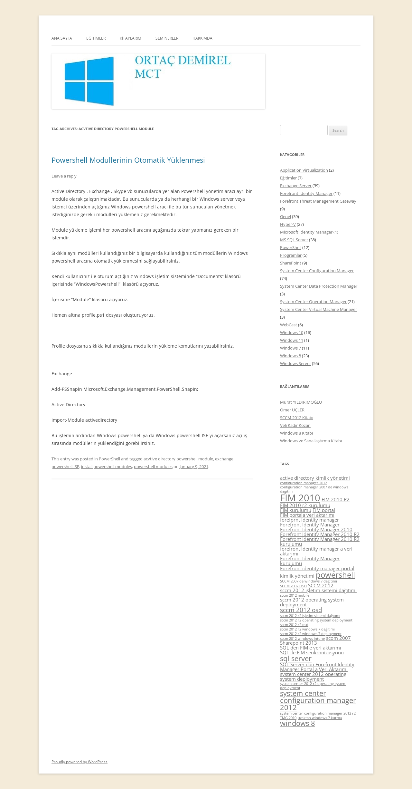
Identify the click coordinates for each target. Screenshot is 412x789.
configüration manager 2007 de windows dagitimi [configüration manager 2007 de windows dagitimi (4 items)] (314, 489)
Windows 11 (291, 340)
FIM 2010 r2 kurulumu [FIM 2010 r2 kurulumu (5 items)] (305, 505)
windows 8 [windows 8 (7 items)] (297, 723)
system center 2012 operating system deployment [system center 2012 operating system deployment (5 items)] (313, 676)
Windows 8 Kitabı (296, 433)
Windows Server (295, 363)
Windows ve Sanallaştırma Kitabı (311, 441)
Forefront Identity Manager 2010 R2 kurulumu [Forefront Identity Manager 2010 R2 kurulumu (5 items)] (320, 541)
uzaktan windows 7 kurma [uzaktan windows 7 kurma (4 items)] (320, 718)
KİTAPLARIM (130, 38)
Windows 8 (290, 356)
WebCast (288, 325)
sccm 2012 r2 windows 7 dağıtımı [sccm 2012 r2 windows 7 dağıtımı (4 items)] (307, 629)
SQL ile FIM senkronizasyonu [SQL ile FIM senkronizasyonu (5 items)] (312, 652)
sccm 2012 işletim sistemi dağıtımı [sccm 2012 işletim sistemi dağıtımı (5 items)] (318, 590)
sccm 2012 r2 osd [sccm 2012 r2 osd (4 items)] (294, 624)
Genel (285, 216)
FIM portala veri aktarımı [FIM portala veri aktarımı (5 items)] (307, 515)
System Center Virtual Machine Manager (318, 309)
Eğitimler (288, 178)
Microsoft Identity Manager (306, 232)
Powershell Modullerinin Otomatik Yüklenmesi (128, 160)
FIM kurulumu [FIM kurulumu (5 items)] (295, 510)
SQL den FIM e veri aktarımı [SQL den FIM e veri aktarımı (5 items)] (310, 647)
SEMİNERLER (166, 38)
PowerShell (109, 459)
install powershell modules (106, 466)
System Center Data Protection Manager (318, 286)
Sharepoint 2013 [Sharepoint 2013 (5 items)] (298, 643)
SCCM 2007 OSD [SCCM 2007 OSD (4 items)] (293, 586)
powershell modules (153, 466)
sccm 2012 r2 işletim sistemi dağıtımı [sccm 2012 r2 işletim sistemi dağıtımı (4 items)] (310, 615)
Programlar (291, 255)
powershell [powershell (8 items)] (335, 574)
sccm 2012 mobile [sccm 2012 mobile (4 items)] (294, 595)
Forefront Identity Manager (306, 193)
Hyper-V (288, 224)
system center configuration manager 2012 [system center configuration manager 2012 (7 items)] (318, 700)
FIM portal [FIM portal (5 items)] (324, 510)
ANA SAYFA (62, 38)
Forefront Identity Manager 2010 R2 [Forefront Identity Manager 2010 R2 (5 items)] (320, 534)
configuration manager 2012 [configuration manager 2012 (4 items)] (303, 483)
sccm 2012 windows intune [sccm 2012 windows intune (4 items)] (302, 638)
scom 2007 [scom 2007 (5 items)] (338, 638)
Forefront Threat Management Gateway (318, 201)
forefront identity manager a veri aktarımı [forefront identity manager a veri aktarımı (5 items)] (316, 551)
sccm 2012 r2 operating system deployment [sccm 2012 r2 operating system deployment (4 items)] (316, 620)
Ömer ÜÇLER (292, 410)
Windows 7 (290, 348)
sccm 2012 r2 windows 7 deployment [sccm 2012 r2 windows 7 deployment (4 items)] (311, 633)
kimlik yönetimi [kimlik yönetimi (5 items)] (297, 576)
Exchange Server (296, 185)
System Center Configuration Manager (317, 271)
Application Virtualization (304, 170)
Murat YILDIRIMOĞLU (301, 402)
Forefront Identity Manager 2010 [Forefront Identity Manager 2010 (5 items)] (316, 529)
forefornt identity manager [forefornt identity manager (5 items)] (309, 519)
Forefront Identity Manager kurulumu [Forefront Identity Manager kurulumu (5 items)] (310, 560)
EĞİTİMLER (96, 38)
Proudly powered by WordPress (80, 762)
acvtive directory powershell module (178, 459)
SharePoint (290, 263)
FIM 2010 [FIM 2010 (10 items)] (300, 497)
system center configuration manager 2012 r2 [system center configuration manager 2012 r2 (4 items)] (318, 713)
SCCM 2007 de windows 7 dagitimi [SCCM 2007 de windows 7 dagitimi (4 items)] (308, 581)
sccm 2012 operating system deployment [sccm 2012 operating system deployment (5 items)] (312, 602)
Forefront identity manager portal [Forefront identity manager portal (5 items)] (317, 568)
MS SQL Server (294, 240)
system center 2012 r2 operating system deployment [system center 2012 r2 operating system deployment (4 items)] (313, 685)
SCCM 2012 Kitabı (296, 417)
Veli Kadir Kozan (295, 425)
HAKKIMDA (202, 38)
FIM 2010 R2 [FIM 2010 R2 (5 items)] (336, 499)
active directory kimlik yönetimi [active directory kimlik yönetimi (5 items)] (315, 478)
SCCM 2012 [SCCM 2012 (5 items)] (320, 585)
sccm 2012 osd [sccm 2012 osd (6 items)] (301, 610)
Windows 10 (291, 332)
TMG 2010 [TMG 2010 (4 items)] (288, 718)
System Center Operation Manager (313, 301)
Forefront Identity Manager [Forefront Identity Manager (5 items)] (310, 524)
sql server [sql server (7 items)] (296, 658)
